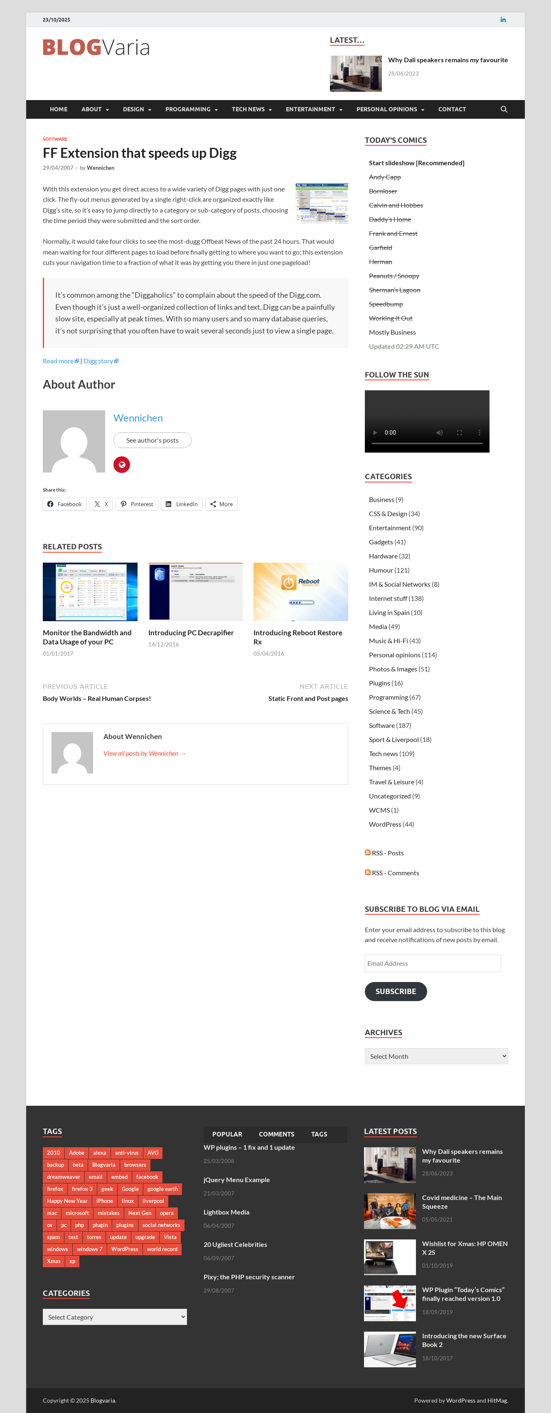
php (79, 1225)
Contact (452, 109)
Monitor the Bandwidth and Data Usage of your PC (87, 637)
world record (162, 1249)
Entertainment (310, 109)
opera (167, 1213)
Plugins (379, 683)
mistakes (109, 1213)
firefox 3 (82, 1188)
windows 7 (90, 1249)
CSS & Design (388, 513)
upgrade (145, 1237)
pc (63, 1225)
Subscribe (396, 991)
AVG (153, 1152)
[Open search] (504, 109)
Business (381, 499)
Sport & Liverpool (394, 739)
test (73, 1237)
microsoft (77, 1213)
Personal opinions (387, 109)
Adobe (76, 1152)
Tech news (248, 109)
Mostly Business (392, 332)
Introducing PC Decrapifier (191, 632)
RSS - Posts (384, 853)
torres (94, 1237)
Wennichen (100, 167)
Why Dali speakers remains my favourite (448, 60)
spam (53, 1237)
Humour (381, 570)
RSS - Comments (392, 873)
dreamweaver (63, 1176)
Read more (58, 361)
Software (55, 139)
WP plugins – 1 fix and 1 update (249, 1147)
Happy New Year (67, 1200)
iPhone (104, 1200)
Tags (319, 1134)
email (96, 1176)
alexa (99, 1152)
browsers (135, 1164)
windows (57, 1249)
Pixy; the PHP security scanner (249, 1277)
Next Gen (139, 1213)
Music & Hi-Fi (388, 640)
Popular (227, 1134)
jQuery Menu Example (237, 1179)
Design (133, 109)
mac (52, 1213)
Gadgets (381, 542)
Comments (277, 1134)
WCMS (379, 810)
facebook (147, 1176)
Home (58, 109)
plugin (100, 1225)
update (118, 1237)
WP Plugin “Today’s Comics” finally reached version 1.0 (463, 1294)
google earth (163, 1188)
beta (78, 1164)
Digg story (98, 361)
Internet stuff (388, 598)
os (49, 1225)
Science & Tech (389, 711)
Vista (170, 1237)
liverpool (153, 1200)
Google (130, 1188)
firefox (55, 1188)
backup (55, 1164)
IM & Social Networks (399, 584)
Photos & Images (393, 669)
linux (128, 1200)
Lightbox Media (226, 1212)
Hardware (383, 556)
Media (378, 626)
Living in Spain (389, 612)
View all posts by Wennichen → (144, 753)
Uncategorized (390, 796)
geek (107, 1188)
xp (72, 1261)
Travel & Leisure (391, 782)
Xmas (54, 1261)
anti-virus (127, 1152)
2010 (53, 1152)
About (91, 109)
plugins (125, 1225)
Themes (380, 767)
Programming (188, 109)
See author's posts (152, 440)
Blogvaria (104, 1164)
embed (119, 1176)
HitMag (497, 1400)
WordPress (385, 824)
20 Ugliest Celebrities (235, 1244)
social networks (161, 1225)
